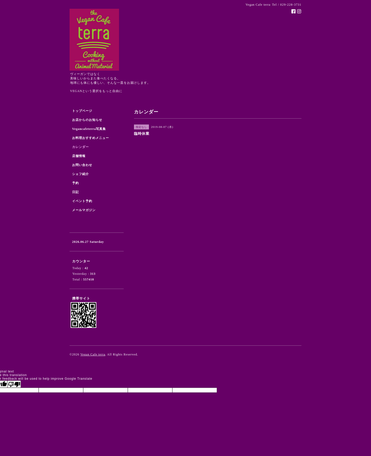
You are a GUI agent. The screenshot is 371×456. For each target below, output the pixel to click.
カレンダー (80, 147)
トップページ (82, 111)
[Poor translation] (14, 384)
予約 (75, 183)
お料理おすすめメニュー (90, 138)
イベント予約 (82, 201)
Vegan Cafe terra (92, 354)
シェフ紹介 (80, 174)
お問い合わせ (82, 165)
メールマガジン (84, 210)
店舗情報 (79, 156)
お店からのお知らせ (87, 120)
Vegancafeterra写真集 (89, 129)
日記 (75, 192)
